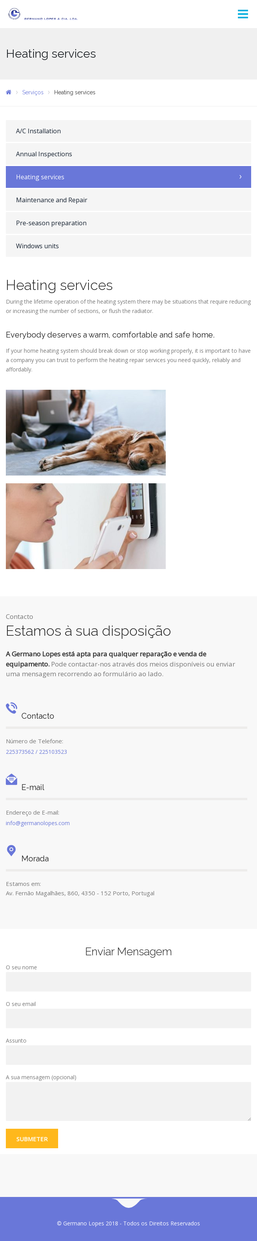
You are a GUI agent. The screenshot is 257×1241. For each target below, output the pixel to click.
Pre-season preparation (51, 223)
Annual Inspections (44, 154)
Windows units (37, 246)
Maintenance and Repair (51, 200)
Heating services (40, 177)
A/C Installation (38, 131)
